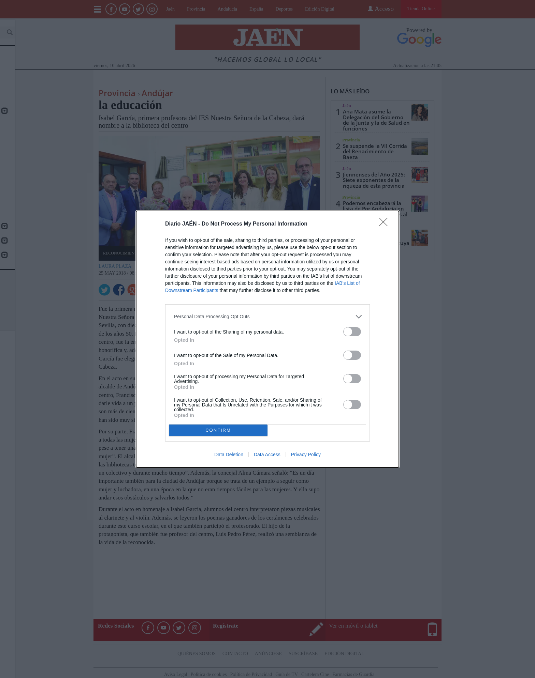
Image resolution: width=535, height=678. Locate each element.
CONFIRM (218, 430)
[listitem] (267, 316)
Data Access (267, 454)
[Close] (385, 224)
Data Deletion (228, 454)
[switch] (352, 331)
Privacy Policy (306, 454)
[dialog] (267, 339)
